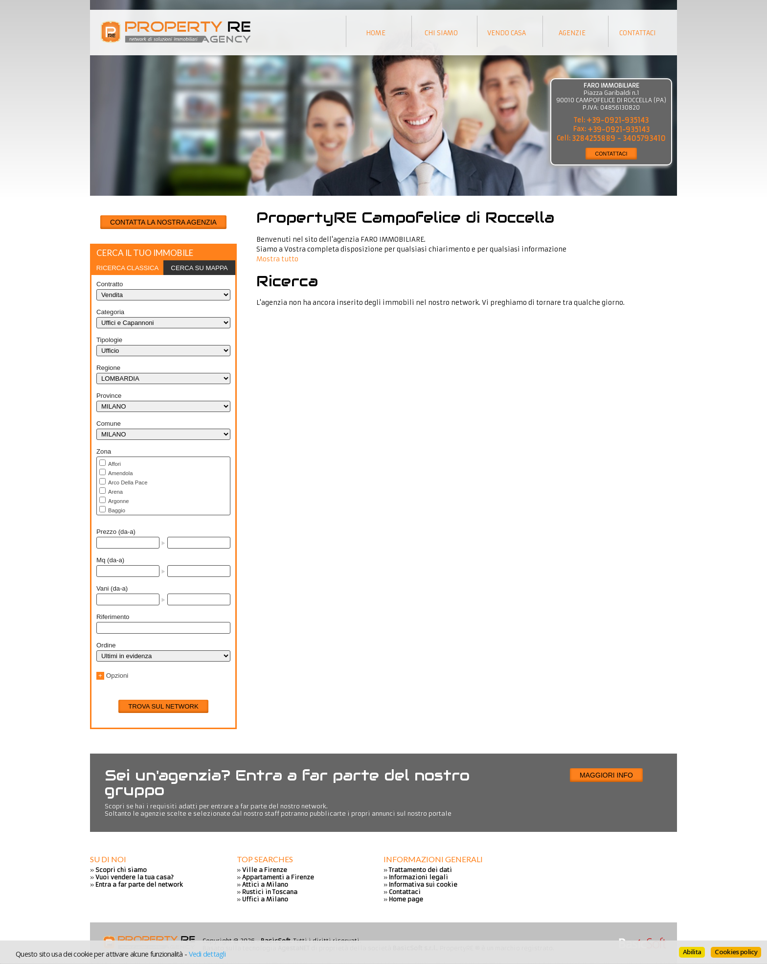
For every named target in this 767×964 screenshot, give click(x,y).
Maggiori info (606, 775)
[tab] (127, 267)
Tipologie (109, 340)
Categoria (110, 312)
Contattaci (405, 891)
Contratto (109, 284)
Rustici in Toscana (269, 891)
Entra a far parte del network (139, 884)
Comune (108, 423)
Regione (108, 367)
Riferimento (112, 616)
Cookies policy (736, 951)
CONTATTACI (611, 154)
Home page (406, 899)
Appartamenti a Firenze (278, 877)
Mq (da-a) (110, 560)
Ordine (106, 645)
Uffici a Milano (265, 899)
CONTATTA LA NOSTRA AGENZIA (163, 222)
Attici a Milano (265, 884)
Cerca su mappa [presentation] (199, 268)
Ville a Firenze (264, 869)
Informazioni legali (418, 877)
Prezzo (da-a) (115, 531)
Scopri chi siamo (121, 869)
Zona (103, 451)
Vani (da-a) (112, 588)
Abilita (692, 951)
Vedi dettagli (207, 954)
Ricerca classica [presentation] (127, 268)
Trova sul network (163, 706)
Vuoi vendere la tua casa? (134, 877)
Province (108, 395)
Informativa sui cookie (423, 884)
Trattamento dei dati (420, 869)
